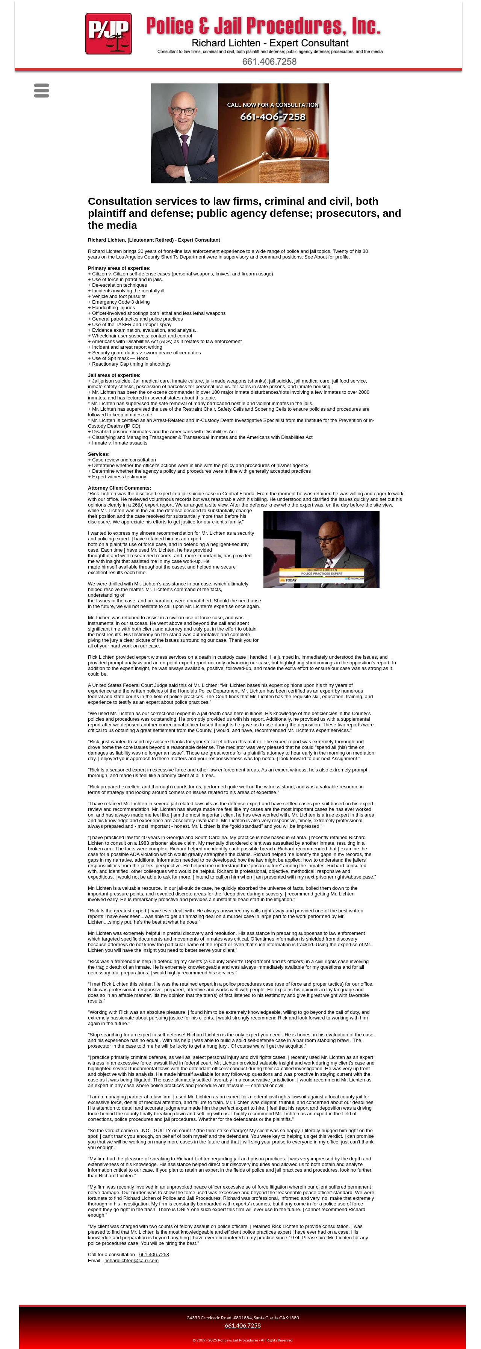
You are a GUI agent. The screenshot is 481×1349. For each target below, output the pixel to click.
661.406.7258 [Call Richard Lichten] (154, 1254)
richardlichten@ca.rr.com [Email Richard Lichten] (131, 1260)
